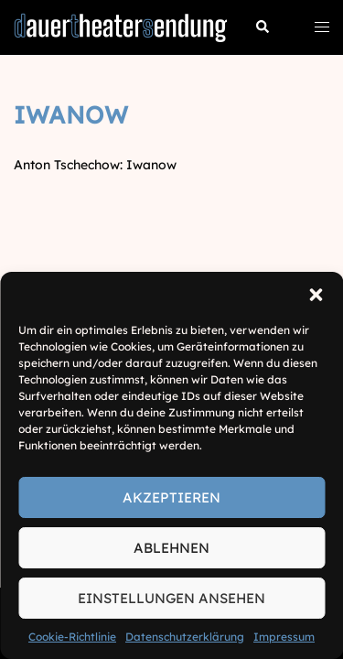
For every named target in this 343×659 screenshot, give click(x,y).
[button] (315, 295)
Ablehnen (171, 547)
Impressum (284, 636)
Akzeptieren (171, 497)
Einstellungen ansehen (171, 598)
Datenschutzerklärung (184, 636)
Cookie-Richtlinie (72, 636)
